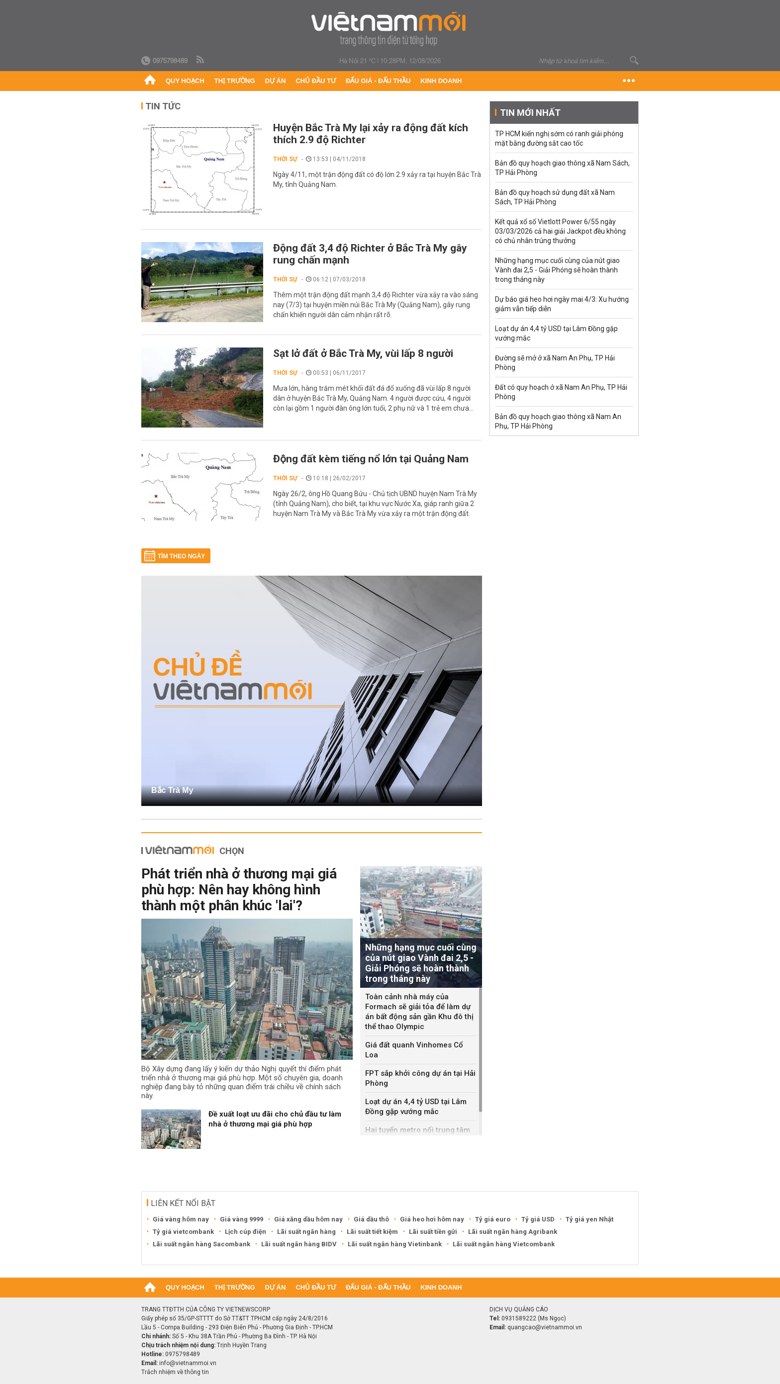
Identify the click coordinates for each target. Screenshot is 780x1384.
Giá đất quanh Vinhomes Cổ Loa (414, 1049)
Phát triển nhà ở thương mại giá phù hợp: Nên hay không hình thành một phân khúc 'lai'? (239, 889)
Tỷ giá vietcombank (183, 1231)
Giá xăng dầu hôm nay (308, 1219)
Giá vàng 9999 (241, 1219)
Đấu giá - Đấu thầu (378, 81)
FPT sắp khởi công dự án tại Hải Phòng (420, 1078)
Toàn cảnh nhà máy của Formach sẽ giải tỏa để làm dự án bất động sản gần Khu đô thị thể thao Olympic (419, 1011)
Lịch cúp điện (245, 1231)
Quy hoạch (185, 81)
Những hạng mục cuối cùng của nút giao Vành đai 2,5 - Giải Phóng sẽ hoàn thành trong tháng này (557, 270)
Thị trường (234, 81)
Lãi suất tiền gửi (433, 1231)
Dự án (275, 81)
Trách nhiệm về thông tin (175, 1372)
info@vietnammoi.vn (187, 1363)
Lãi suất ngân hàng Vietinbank (395, 1244)
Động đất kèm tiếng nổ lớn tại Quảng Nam (371, 459)
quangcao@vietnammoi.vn (544, 1327)
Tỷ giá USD (538, 1219)
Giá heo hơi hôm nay (432, 1219)
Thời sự (285, 159)
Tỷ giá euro (492, 1219)
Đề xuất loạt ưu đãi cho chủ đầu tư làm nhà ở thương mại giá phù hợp (274, 1119)
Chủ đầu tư (315, 81)
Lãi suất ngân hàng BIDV (299, 1244)
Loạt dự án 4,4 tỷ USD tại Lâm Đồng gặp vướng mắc (416, 1106)
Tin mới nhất (530, 112)
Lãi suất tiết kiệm (372, 1231)
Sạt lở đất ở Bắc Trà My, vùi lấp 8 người (363, 353)
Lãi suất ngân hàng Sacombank (201, 1244)
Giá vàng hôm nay (181, 1219)
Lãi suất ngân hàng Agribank (512, 1231)
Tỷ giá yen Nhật (589, 1219)
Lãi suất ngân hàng (306, 1231)
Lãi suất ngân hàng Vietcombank (504, 1244)
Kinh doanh (441, 81)
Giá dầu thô (371, 1219)
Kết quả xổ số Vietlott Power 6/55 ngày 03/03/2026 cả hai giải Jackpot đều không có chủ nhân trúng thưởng (560, 231)
